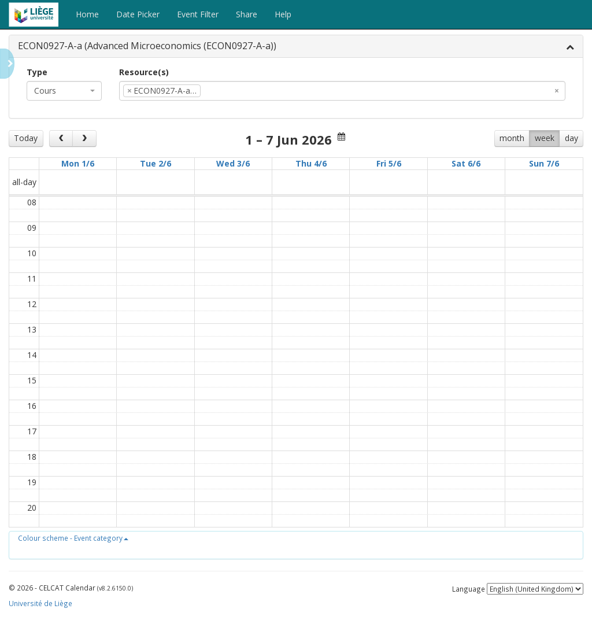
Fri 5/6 (388, 163)
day (571, 137)
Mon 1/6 (77, 163)
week (544, 137)
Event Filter (198, 14)
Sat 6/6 (466, 163)
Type (37, 72)
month (512, 137)
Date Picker (138, 14)
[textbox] (221, 91)
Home (87, 14)
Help (283, 14)
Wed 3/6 (233, 163)
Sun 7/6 (544, 163)
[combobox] (64, 91)
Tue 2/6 (155, 163)
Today (26, 137)
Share (246, 14)
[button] (73, 537)
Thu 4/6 (311, 163)
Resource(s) (144, 72)
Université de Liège (40, 603)
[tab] (296, 46)
